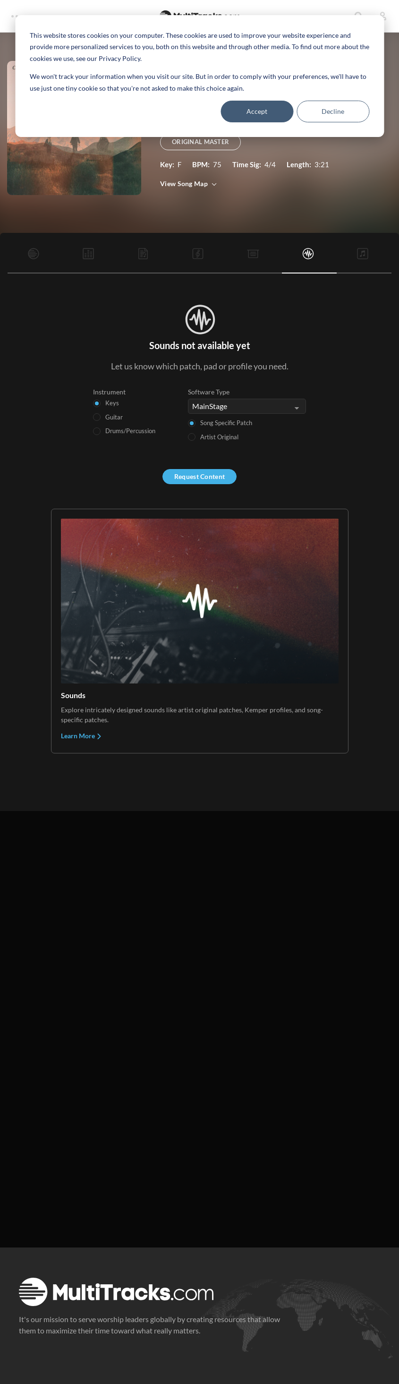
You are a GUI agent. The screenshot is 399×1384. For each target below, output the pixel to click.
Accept (256, 111)
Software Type (208, 392)
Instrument (109, 392)
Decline (333, 111)
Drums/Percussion (130, 431)
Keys (112, 403)
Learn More (81, 736)
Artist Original (219, 437)
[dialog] (199, 76)
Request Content (199, 476)
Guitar (114, 417)
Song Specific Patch (226, 423)
